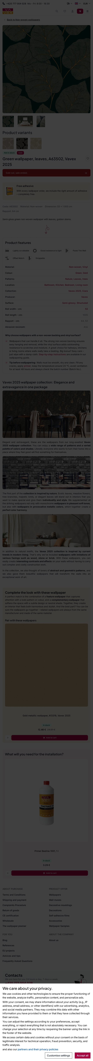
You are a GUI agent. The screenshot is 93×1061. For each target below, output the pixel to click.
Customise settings (58, 1055)
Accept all (82, 1055)
